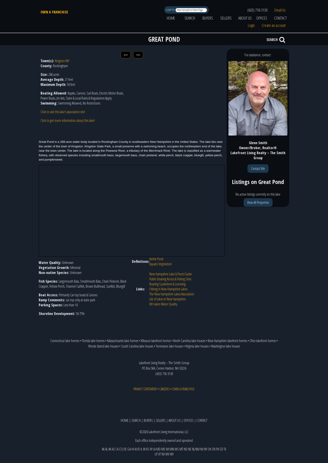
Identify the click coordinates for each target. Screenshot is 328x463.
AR (109, 449)
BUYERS (207, 18)
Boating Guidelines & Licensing (167, 283)
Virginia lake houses (197, 346)
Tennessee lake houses (169, 346)
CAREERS (164, 388)
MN (172, 449)
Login (251, 25)
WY (172, 454)
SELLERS (226, 18)
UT (156, 454)
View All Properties (258, 202)
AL (106, 449)
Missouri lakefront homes (156, 340)
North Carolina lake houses (189, 340)
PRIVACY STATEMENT (145, 388)
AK (103, 449)
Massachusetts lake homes (122, 340)
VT (159, 454)
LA (154, 449)
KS (147, 449)
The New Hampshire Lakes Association (171, 294)
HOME (171, 18)
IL (141, 449)
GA (129, 449)
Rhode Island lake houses (103, 346)
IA (136, 449)
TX (225, 449)
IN (144, 449)
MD (158, 449)
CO (121, 449)
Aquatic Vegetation (160, 263)
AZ (113, 449)
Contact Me (258, 168)
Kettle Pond (156, 258)
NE (189, 449)
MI (167, 449)
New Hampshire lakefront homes (227, 340)
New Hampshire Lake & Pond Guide (170, 273)
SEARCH (189, 18)
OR (213, 449)
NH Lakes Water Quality (163, 304)
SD (221, 449)
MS (177, 449)
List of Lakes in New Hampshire (167, 299)
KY (151, 449)
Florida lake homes (93, 340)
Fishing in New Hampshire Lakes (168, 289)
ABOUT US (245, 18)
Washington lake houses (225, 346)
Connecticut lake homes (64, 340)
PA (217, 449)
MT (181, 449)
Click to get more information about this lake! (68, 120)
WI (163, 454)
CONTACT (280, 18)
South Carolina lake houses (137, 346)
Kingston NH (62, 60)
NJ (193, 449)
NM (197, 449)
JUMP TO (170, 10)
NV (201, 449)
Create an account (274, 25)
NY (205, 449)
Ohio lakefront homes (263, 340)
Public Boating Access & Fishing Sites (170, 278)
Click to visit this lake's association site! (63, 111)
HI (132, 449)
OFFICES (261, 18)
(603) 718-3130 (257, 10)
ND (185, 449)
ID (138, 449)
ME (163, 449)
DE (125, 449)
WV (167, 454)
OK (209, 449)
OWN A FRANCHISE (54, 12)
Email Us (280, 10)
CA (116, 449)
